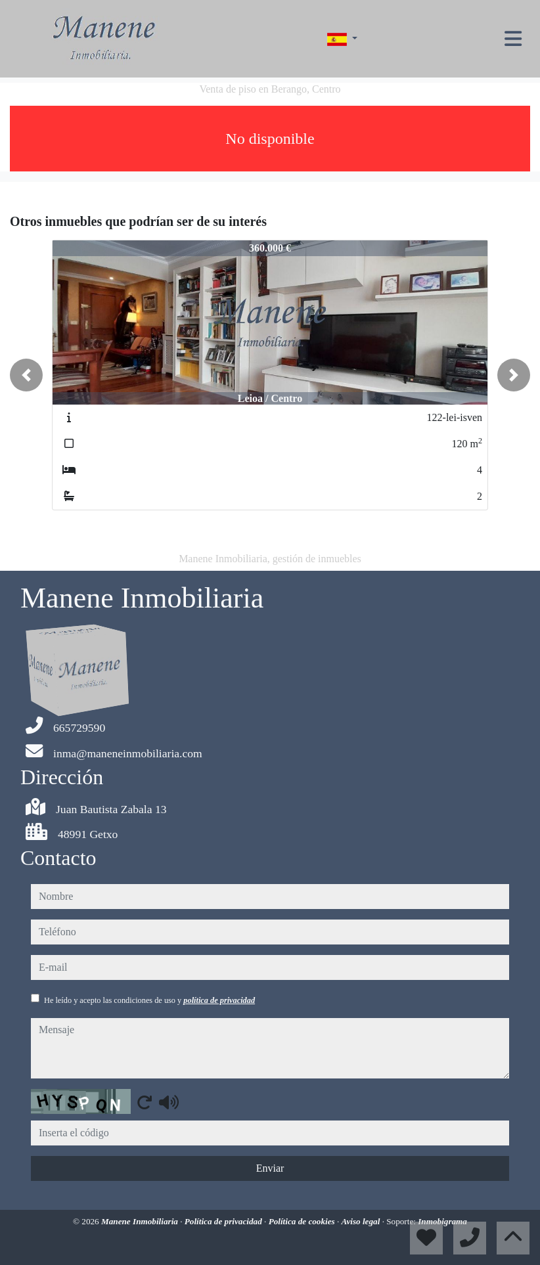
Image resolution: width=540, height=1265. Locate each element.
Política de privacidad (224, 1221)
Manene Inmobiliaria (140, 1221)
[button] (26, 375)
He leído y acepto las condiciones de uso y (149, 1000)
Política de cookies (303, 1221)
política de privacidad (219, 1000)
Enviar (270, 1168)
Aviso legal (362, 1221)
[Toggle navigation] (513, 38)
